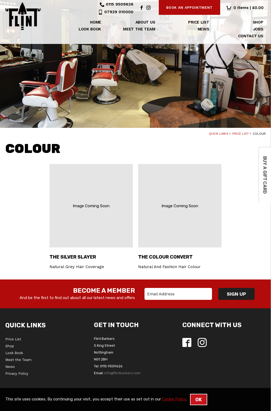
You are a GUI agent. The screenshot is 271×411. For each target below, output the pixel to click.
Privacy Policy (16, 374)
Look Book (90, 29)
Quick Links (218, 134)
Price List (198, 22)
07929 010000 (118, 12)
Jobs (258, 29)
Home (95, 22)
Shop (258, 22)
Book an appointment (189, 8)
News (203, 29)
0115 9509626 (119, 4)
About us (145, 22)
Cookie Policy (174, 399)
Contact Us (250, 36)
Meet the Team (139, 29)
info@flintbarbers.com (122, 373)
